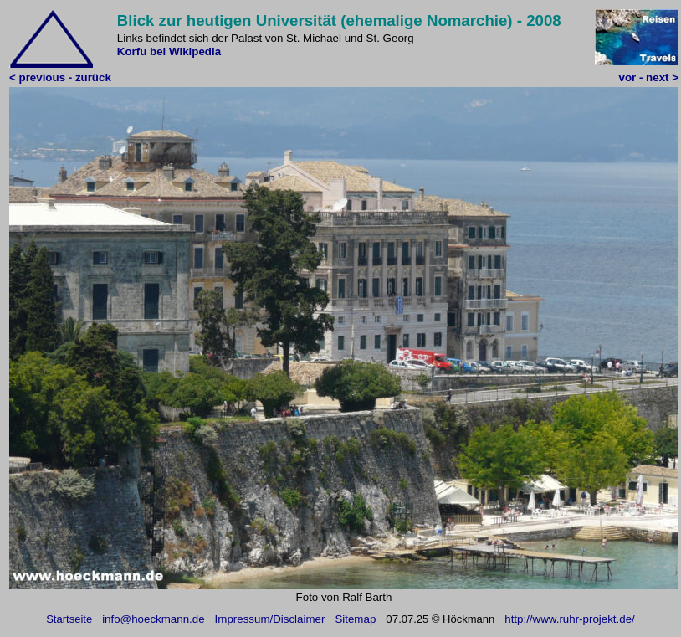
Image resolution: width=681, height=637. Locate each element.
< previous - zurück (60, 77)
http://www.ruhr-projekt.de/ (569, 619)
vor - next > (648, 77)
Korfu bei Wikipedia (169, 51)
